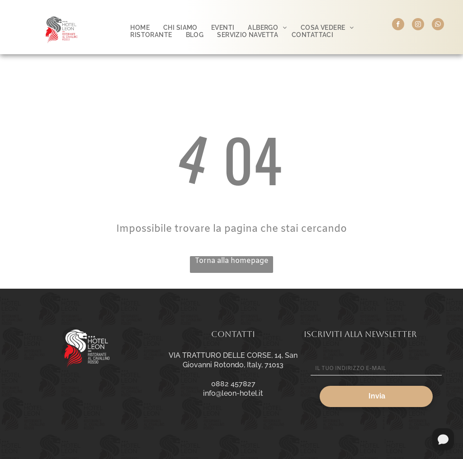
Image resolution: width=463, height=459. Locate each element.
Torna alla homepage (232, 261)
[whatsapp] (438, 25)
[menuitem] (139, 27)
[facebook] (398, 25)
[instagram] (418, 25)
